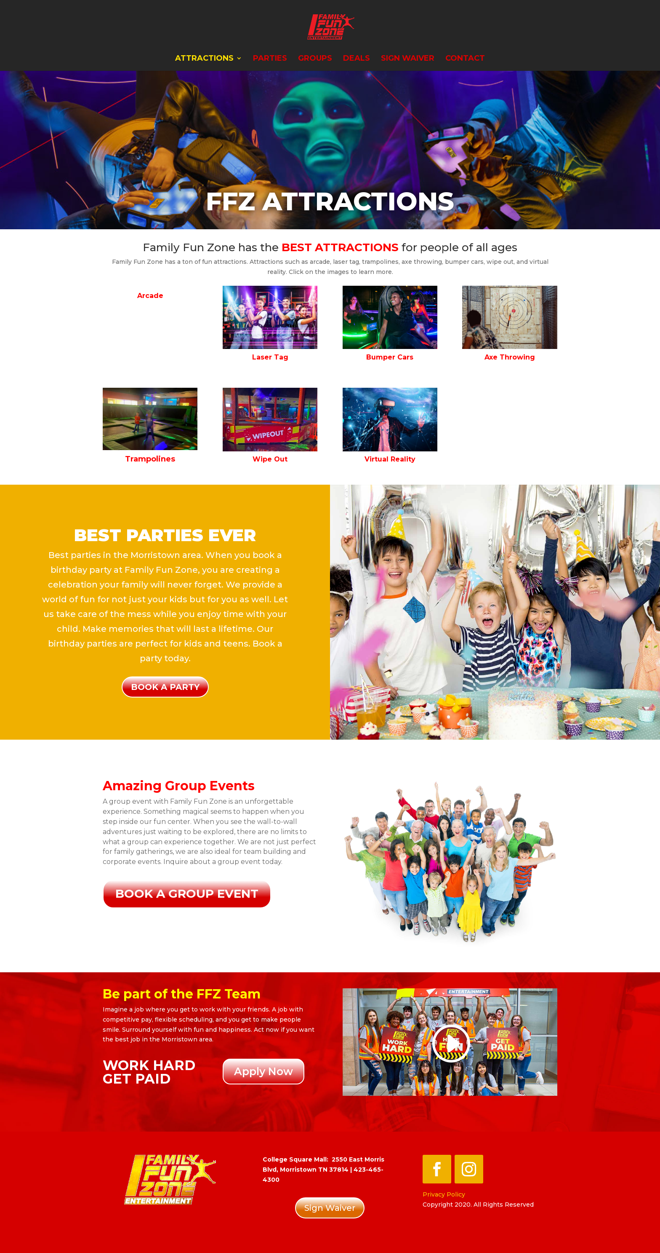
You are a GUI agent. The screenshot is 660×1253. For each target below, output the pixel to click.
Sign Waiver (407, 59)
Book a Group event (186, 893)
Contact (465, 59)
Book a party (165, 687)
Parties (270, 59)
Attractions (204, 59)
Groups (315, 59)
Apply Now (263, 1071)
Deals (356, 59)
